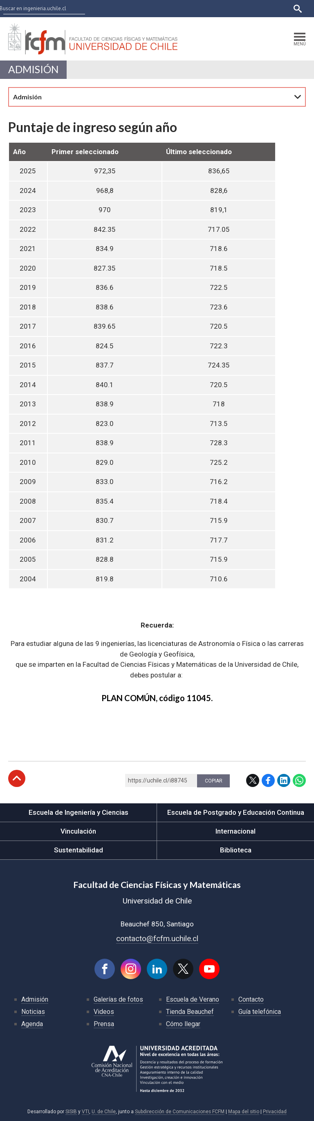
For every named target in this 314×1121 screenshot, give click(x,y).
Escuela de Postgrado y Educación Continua (235, 812)
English (277, 8)
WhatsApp (299, 780)
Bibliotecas (247, 8)
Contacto (251, 999)
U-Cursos (157, 8)
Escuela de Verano (192, 999)
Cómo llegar (183, 1024)
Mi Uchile (216, 8)
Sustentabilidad (78, 850)
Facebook (268, 780)
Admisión (33, 69)
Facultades (115, 8)
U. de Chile (104, 1111)
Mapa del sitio (243, 1111)
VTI (85, 1111)
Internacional (235, 831)
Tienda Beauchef (190, 1012)
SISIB (71, 1111)
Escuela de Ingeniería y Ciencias (78, 812)
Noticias (33, 1012)
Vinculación (78, 831)
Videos (104, 1012)
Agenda (32, 1024)
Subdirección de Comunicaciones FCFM (179, 1111)
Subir (16, 778)
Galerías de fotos (118, 999)
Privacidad (275, 1111)
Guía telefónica (259, 1012)
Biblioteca (235, 850)
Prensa (104, 1024)
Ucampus (186, 8)
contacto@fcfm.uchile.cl (157, 938)
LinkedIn (283, 780)
